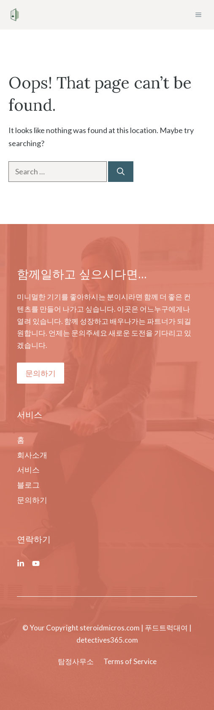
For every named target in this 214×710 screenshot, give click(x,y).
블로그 (28, 484)
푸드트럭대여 (166, 627)
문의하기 (40, 373)
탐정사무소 (76, 661)
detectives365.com (107, 639)
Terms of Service (130, 661)
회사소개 (32, 454)
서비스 (28, 469)
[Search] (120, 171)
